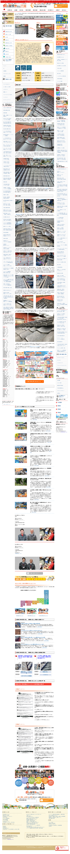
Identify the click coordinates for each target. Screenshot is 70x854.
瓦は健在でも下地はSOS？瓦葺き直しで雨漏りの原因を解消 (30, 623)
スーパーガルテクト (6, 84)
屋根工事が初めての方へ (61, 54)
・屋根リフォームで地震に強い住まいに (32, 822)
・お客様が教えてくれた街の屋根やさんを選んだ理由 (10, 829)
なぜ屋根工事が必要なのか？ (61, 168)
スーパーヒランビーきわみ (7, 94)
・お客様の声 (4, 827)
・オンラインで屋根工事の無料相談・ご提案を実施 (56, 814)
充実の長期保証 (59, 78)
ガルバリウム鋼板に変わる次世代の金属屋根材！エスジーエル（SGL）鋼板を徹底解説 (8, 280)
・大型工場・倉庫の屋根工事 (30, 824)
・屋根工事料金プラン (29, 816)
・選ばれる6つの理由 (5, 815)
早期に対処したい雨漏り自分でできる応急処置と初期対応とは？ (62, 304)
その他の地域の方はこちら (43, 615)
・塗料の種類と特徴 (51, 818)
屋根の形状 (5, 181)
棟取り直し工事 (35, 62)
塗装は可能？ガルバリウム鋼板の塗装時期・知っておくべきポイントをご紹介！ (8, 276)
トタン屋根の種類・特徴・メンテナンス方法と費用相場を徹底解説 (62, 214)
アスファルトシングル (7, 73)
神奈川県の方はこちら (31, 615)
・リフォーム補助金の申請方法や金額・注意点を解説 (34, 828)
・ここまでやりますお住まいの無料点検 (32, 817)
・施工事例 (4, 826)
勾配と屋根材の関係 (6, 207)
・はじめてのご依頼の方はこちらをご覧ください (33, 814)
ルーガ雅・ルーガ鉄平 (7, 86)
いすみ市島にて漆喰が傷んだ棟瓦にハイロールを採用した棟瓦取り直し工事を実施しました (44, 657)
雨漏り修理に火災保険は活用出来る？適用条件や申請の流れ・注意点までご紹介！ (62, 190)
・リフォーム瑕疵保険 (5, 818)
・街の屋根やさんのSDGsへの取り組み (8, 822)
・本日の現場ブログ (5, 828)
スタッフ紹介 (59, 382)
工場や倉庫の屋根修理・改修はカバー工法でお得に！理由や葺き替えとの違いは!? (62, 318)
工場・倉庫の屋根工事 (60, 335)
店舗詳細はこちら (18, 553)
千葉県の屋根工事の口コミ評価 (62, 161)
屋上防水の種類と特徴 (7, 128)
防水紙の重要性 (5, 232)
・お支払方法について (5, 821)
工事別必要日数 (59, 267)
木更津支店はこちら (10, 839)
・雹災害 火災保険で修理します (31, 821)
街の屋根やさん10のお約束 (61, 65)
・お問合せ (50, 826)
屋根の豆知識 (5, 238)
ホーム (16, 13)
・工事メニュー (28, 815)
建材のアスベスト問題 (7, 226)
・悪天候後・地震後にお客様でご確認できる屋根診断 (56, 816)
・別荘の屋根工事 (29, 826)
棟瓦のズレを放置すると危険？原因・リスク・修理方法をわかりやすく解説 (33, 637)
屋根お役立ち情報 (60, 273)
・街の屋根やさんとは (5, 814)
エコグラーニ (5, 89)
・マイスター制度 (5, 820)
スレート (4, 65)
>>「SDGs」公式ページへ (6, 404)
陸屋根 (4, 76)
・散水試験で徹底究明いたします (31, 819)
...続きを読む (39, 626)
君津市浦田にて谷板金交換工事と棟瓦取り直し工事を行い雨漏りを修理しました (25, 657)
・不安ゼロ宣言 (4, 817)
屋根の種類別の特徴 (6, 110)
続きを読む (35, 419)
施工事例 (19, 13)
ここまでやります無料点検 (61, 76)
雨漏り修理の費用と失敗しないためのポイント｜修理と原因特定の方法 (62, 194)
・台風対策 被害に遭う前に (30, 820)
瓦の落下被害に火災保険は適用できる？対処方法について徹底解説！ (62, 186)
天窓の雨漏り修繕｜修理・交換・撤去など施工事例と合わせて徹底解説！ (8, 297)
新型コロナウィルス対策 (34, 346)
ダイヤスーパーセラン (60, 357)
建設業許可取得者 (60, 385)
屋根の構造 (5, 112)
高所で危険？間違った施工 (7, 287)
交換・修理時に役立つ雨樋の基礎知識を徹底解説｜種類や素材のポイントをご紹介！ (8, 308)
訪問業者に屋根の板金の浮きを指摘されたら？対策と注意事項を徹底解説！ (62, 151)
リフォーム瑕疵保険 (60, 70)
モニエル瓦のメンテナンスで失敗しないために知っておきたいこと (31, 630)
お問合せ (58, 393)
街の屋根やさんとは (60, 57)
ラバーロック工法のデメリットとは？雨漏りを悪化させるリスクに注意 (32, 644)
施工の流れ (59, 73)
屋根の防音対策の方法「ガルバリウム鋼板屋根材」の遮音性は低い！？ (62, 199)
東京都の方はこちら (19, 615)
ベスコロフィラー (60, 362)
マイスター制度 (59, 81)
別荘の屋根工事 (59, 341)
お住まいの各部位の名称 (7, 107)
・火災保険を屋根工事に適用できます (32, 823)
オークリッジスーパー (7, 99)
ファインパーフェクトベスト (61, 365)
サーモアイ (59, 360)
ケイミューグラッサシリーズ (8, 102)
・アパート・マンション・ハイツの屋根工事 (33, 825)
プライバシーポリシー (60, 390)
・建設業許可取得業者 (51, 823)
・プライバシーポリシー (52, 824)
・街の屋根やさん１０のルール (7, 816)
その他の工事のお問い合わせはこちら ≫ (34, 381)
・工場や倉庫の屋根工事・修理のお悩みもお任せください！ (35, 827)
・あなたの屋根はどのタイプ (52, 815)
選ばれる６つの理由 (60, 63)
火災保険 (29, 48)
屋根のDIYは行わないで (7, 290)
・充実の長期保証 (5, 819)
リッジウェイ (5, 97)
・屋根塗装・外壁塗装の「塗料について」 (55, 817)
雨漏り (32, 120)
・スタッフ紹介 (50, 822)
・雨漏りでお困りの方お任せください (32, 818)
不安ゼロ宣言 (59, 68)
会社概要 (58, 380)
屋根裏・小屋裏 (5, 194)
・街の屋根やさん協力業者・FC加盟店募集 (55, 825)
